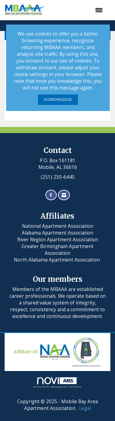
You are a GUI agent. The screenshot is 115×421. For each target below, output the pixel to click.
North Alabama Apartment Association (57, 260)
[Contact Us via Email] (64, 195)
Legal (85, 408)
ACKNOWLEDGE (58, 99)
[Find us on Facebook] (51, 195)
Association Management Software (58, 382)
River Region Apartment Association (57, 239)
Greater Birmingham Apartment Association (57, 249)
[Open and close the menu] (77, 10)
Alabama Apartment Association (57, 233)
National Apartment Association (57, 226)
